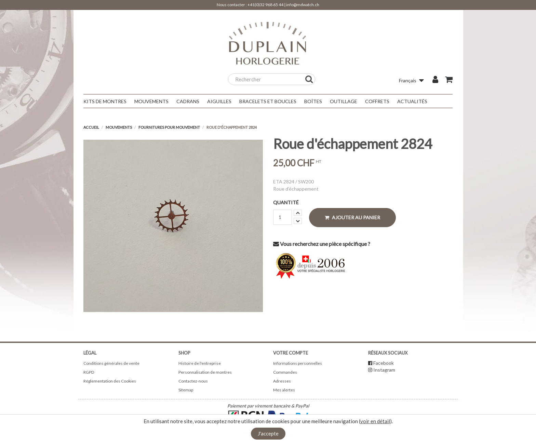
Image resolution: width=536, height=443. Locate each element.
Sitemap (185, 389)
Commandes (285, 372)
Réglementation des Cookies (109, 381)
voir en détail (375, 421)
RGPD (88, 372)
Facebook (383, 363)
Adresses (282, 381)
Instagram (384, 370)
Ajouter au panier (352, 217)
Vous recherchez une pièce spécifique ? (321, 243)
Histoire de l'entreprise (199, 363)
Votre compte (290, 353)
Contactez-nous (193, 381)
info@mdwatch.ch (302, 4)
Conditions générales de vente (111, 363)
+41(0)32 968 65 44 (265, 4)
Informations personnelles (297, 363)
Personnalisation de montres (205, 372)
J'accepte (268, 433)
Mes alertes (284, 389)
